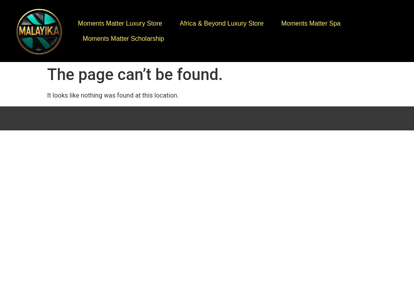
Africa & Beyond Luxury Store (222, 23)
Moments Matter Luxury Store (120, 23)
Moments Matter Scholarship (123, 38)
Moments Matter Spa (311, 23)
